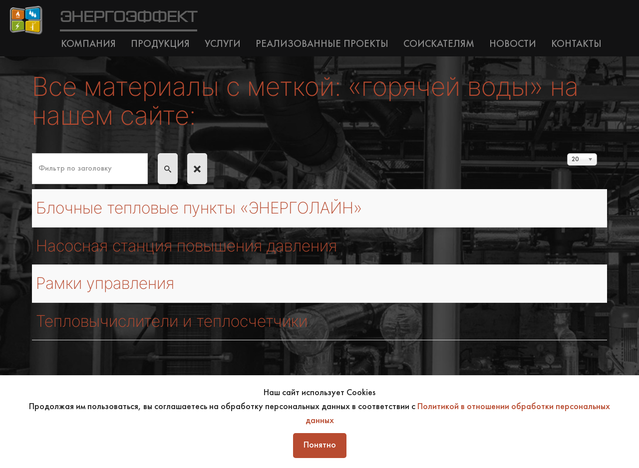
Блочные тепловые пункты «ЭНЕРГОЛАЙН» (199, 208)
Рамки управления (105, 283)
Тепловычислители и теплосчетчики (172, 321)
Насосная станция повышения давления (186, 245)
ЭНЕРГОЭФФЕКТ (128, 17)
